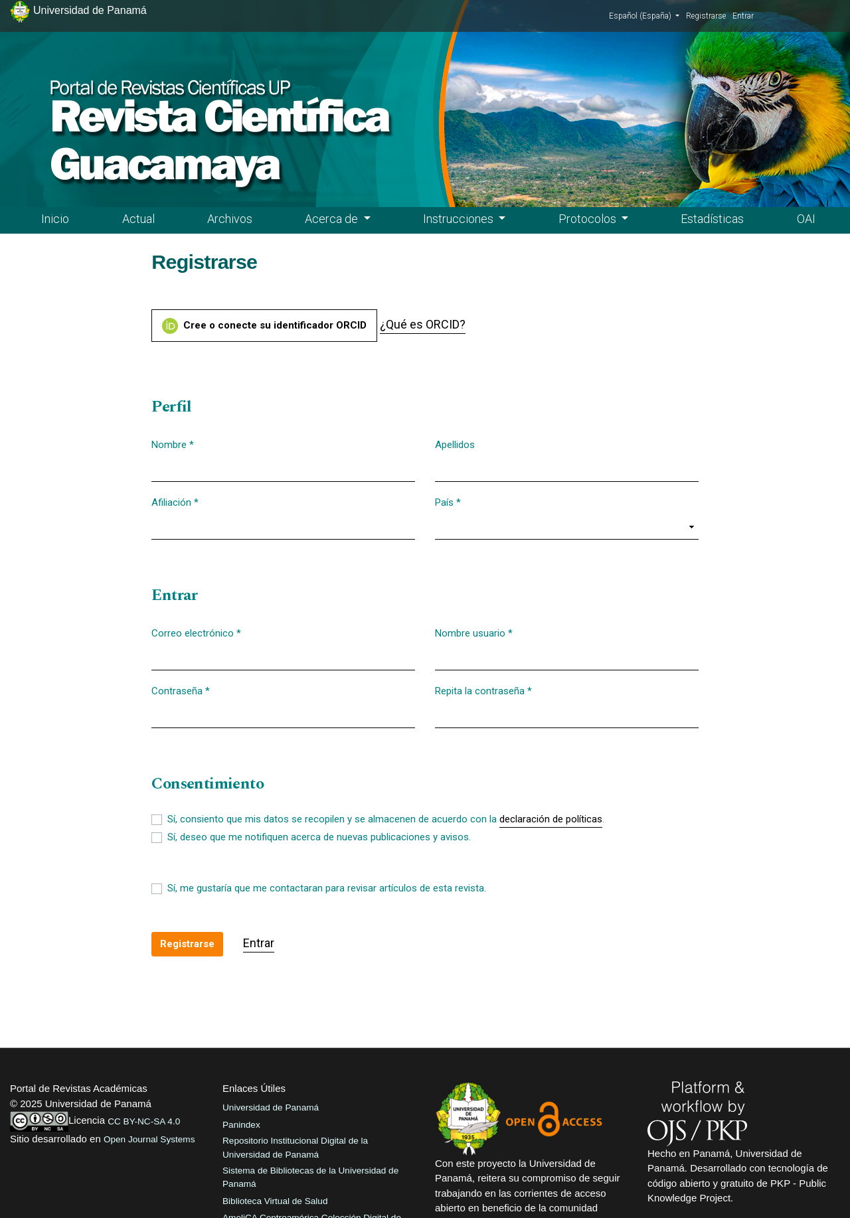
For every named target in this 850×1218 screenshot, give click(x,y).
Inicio (55, 219)
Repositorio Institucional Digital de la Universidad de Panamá (295, 1147)
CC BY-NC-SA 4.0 (144, 1121)
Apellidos (455, 445)
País (448, 501)
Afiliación (175, 501)
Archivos (229, 219)
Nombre (172, 444)
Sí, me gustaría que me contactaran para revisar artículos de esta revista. (326, 888)
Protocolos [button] (588, 219)
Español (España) (644, 15)
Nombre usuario (474, 632)
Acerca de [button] (333, 219)
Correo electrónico (196, 632)
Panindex (241, 1125)
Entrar (743, 16)
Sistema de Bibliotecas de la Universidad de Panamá (310, 1177)
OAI (806, 219)
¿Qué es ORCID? (423, 324)
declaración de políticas (550, 819)
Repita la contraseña (483, 690)
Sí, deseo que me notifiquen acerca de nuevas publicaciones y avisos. (319, 837)
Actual (138, 219)
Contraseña (180, 690)
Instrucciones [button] (459, 219)
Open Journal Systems (149, 1139)
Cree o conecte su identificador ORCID (264, 326)
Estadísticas (712, 219)
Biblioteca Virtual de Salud (274, 1201)
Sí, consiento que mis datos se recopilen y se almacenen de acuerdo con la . (385, 820)
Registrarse (706, 16)
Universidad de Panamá (270, 1107)
